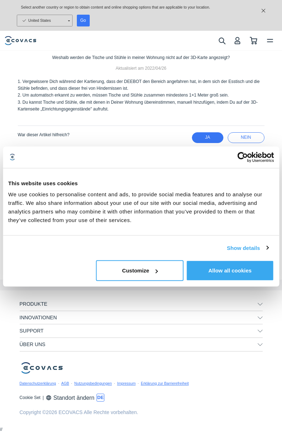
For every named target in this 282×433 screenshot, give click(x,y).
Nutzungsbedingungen (93, 383)
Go (83, 20)
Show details (243, 248)
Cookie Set (30, 397)
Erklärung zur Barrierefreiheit (165, 383)
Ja (207, 137)
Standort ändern (70, 398)
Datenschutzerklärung (38, 383)
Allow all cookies (230, 270)
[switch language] (100, 398)
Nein (246, 137)
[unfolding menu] (260, 304)
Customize (140, 270)
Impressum (126, 383)
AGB (65, 383)
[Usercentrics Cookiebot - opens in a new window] (242, 157)
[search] (221, 41)
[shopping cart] (254, 41)
